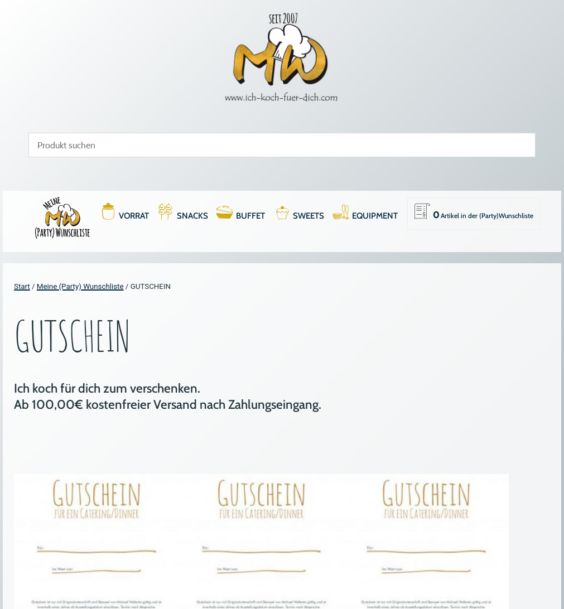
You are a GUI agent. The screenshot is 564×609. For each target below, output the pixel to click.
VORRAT (134, 216)
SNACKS (192, 216)
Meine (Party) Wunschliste (80, 286)
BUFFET (250, 216)
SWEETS (308, 216)
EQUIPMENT (375, 216)
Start (22, 286)
